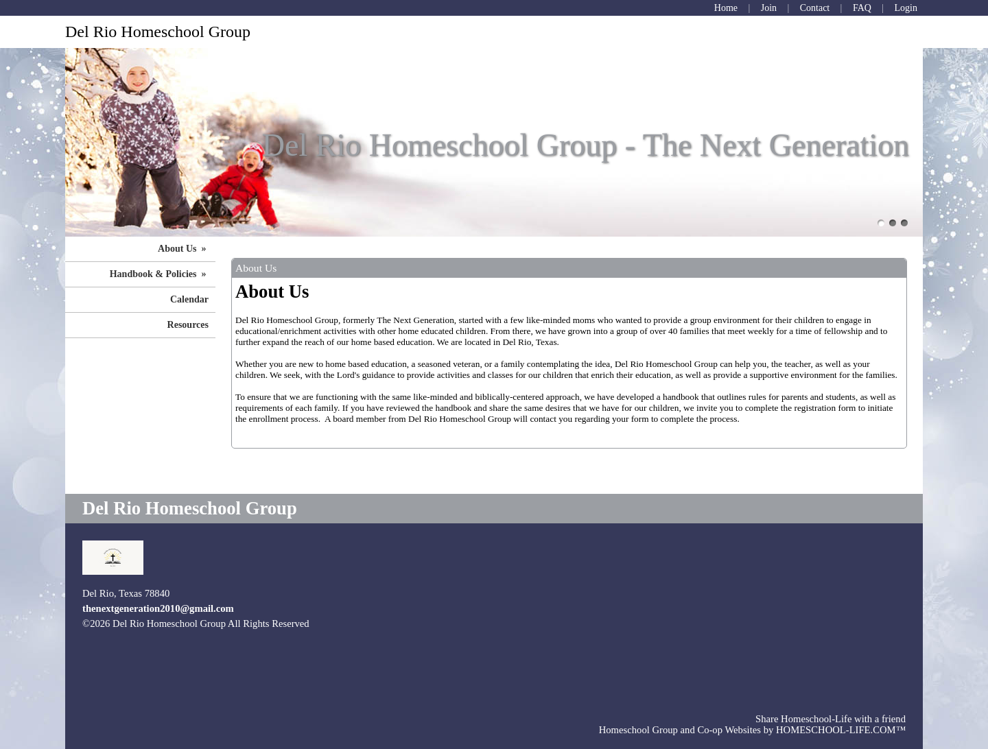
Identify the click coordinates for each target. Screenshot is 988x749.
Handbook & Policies (159, 274)
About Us (183, 248)
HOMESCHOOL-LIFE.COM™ (841, 729)
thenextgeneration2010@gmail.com (158, 608)
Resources (188, 325)
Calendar (189, 299)
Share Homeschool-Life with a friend (830, 718)
